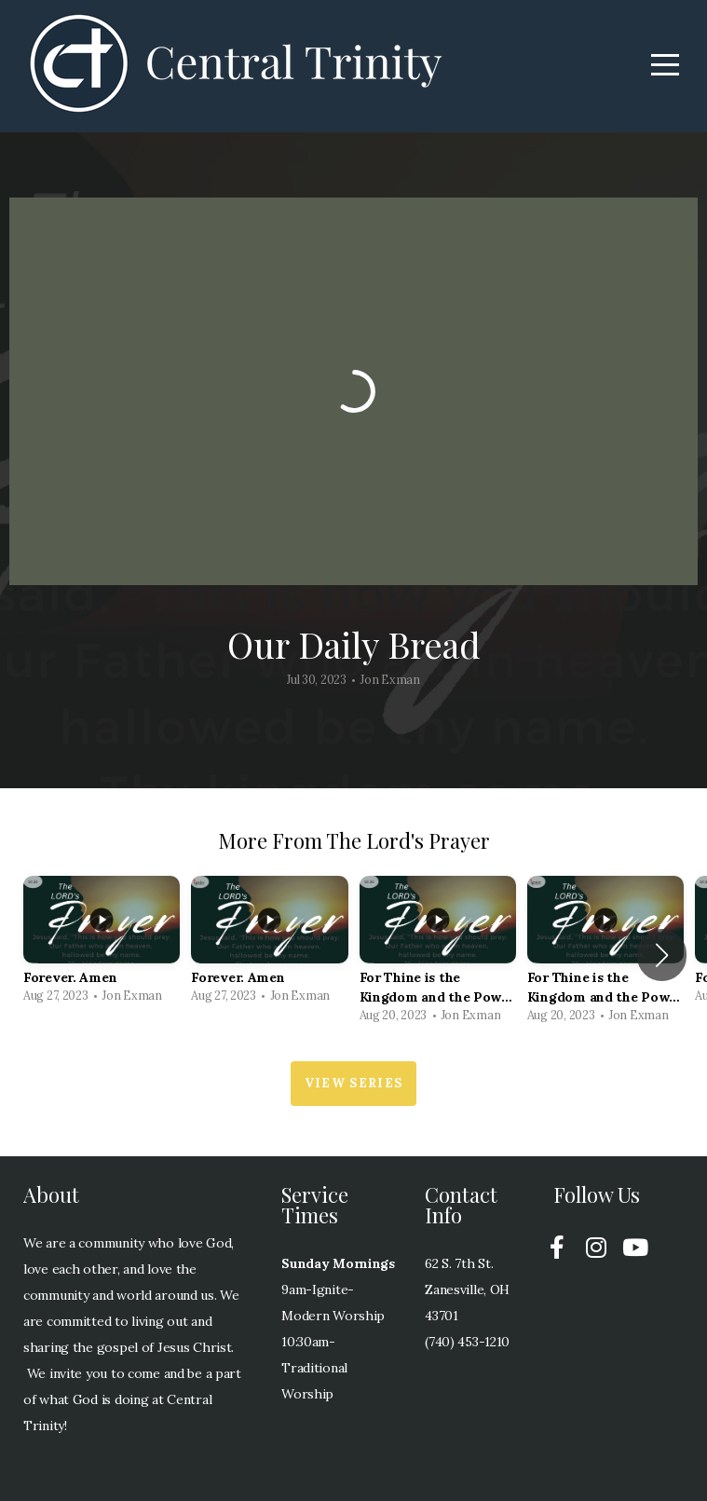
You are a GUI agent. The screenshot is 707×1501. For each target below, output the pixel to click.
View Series (353, 1083)
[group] (101, 945)
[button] (661, 955)
